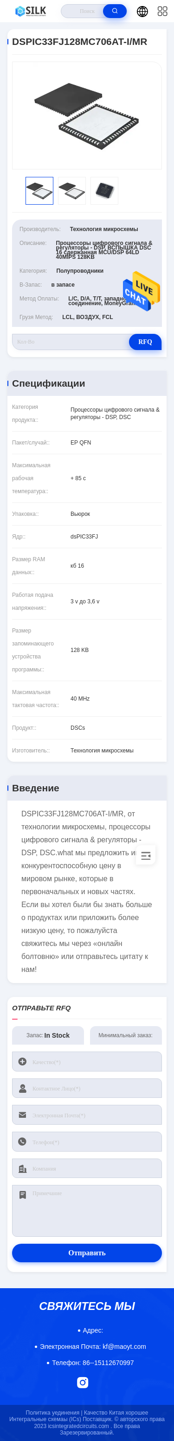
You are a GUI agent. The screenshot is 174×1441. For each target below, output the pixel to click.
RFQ (145, 341)
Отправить (87, 1253)
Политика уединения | (54, 1413)
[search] (115, 11)
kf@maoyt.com (93, 1346)
